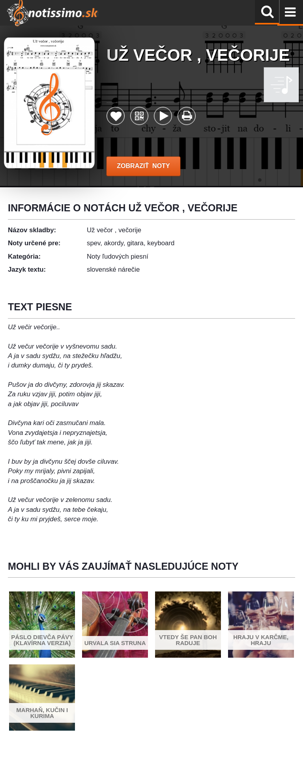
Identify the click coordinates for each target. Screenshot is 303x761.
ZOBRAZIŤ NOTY (143, 165)
